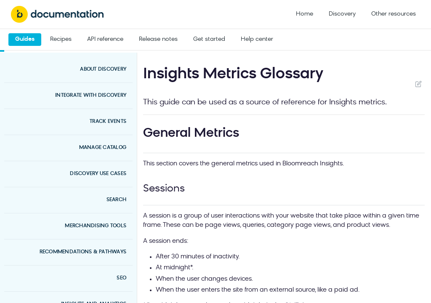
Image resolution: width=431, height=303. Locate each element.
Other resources (393, 14)
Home (304, 14)
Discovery (342, 14)
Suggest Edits (418, 83)
